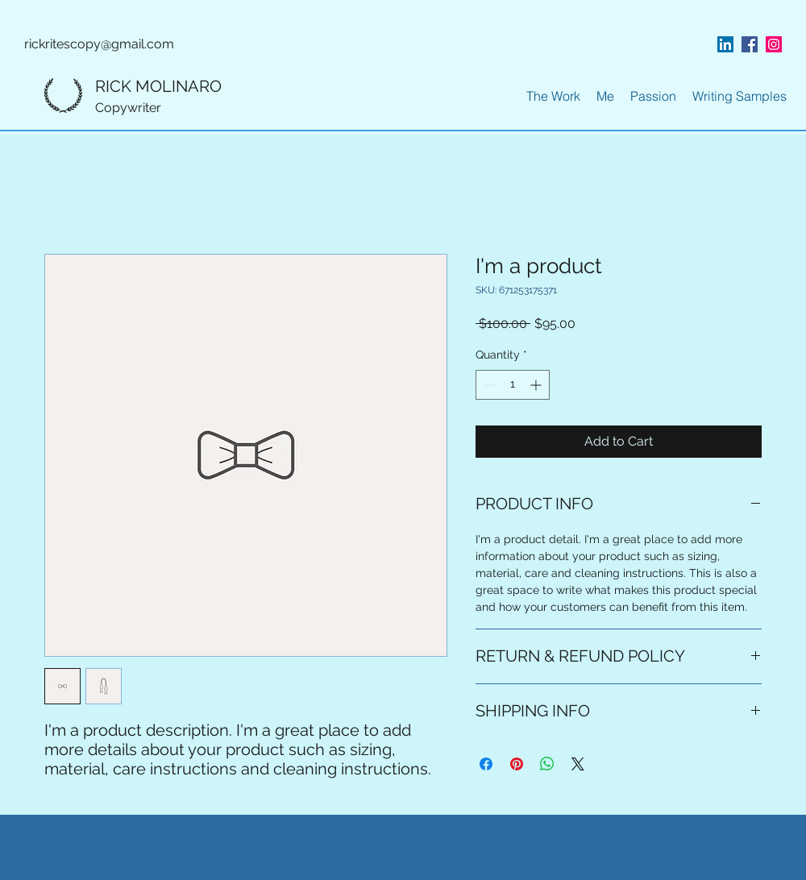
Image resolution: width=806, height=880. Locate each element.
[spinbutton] (512, 385)
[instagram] (774, 44)
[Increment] (537, 385)
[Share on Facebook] (486, 764)
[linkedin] (725, 44)
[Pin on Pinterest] (516, 764)
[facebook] (750, 44)
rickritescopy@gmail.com (99, 44)
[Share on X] (578, 764)
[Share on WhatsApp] (547, 764)
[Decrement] (488, 385)
